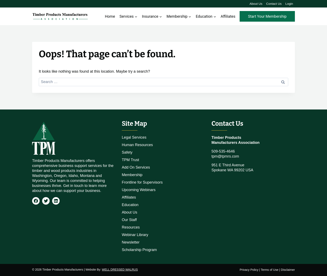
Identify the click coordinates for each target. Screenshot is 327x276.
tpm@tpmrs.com (225, 156)
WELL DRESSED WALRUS (120, 269)
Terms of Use (269, 269)
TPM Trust (130, 160)
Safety (127, 152)
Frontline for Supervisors (142, 182)
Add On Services (136, 167)
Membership (132, 175)
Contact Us (274, 3)
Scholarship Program (139, 250)
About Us (255, 3)
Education (130, 205)
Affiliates (228, 16)
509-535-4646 (223, 151)
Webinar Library (135, 235)
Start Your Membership (267, 16)
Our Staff (129, 220)
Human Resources (137, 145)
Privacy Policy (249, 269)
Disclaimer (288, 269)
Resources (131, 227)
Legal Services (134, 137)
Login (289, 3)
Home (110, 16)
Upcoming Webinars (139, 190)
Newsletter (131, 242)
